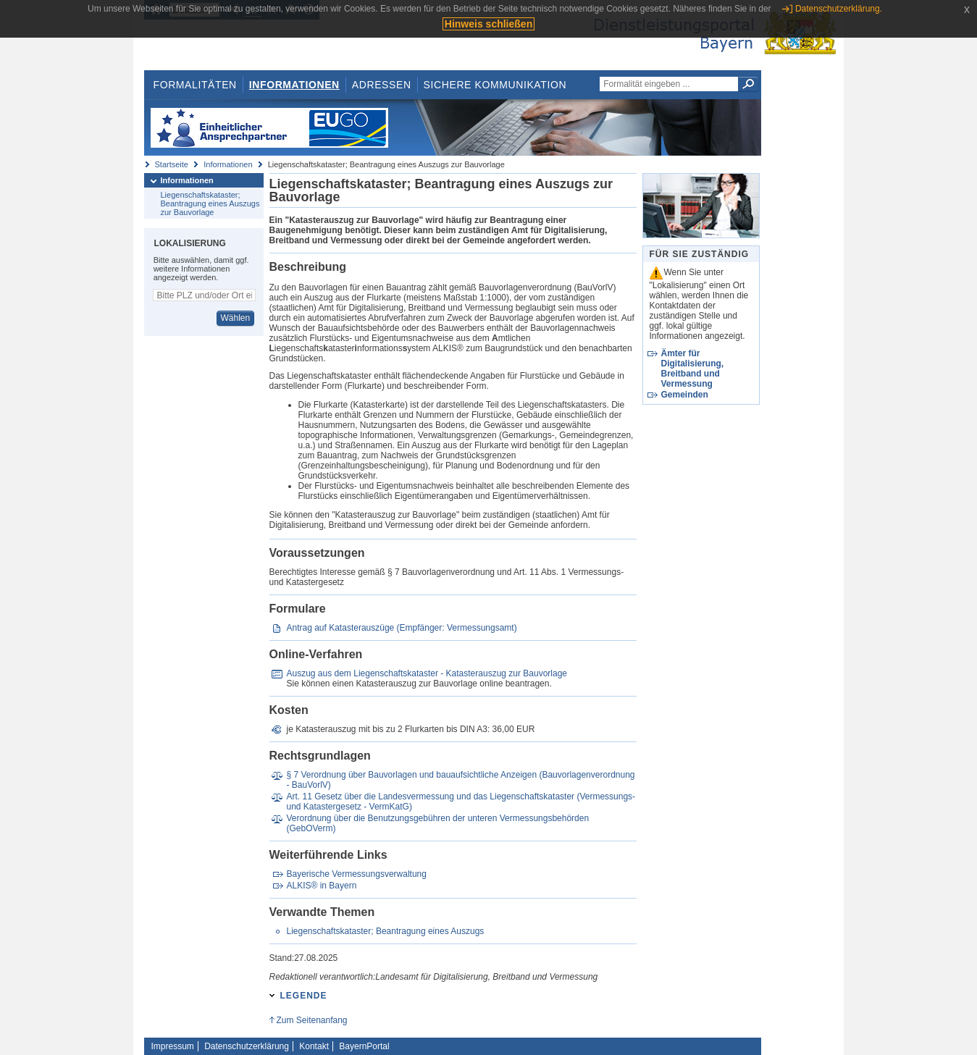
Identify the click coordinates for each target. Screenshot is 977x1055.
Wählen (235, 318)
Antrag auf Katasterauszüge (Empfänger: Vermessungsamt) (401, 628)
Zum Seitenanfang (311, 1020)
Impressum (172, 1046)
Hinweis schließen (488, 24)
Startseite (171, 164)
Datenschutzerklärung (246, 1046)
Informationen (294, 85)
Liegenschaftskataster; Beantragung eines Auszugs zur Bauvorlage (210, 203)
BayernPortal (364, 1046)
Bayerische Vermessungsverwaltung (356, 874)
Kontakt (314, 1046)
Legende (303, 996)
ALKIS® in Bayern (321, 885)
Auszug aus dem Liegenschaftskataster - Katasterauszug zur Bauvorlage (426, 673)
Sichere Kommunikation (495, 85)
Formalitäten (194, 85)
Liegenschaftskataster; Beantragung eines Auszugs (385, 931)
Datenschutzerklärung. (838, 9)
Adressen (381, 85)
